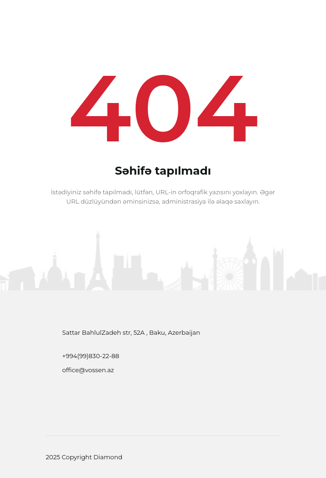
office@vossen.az (88, 370)
